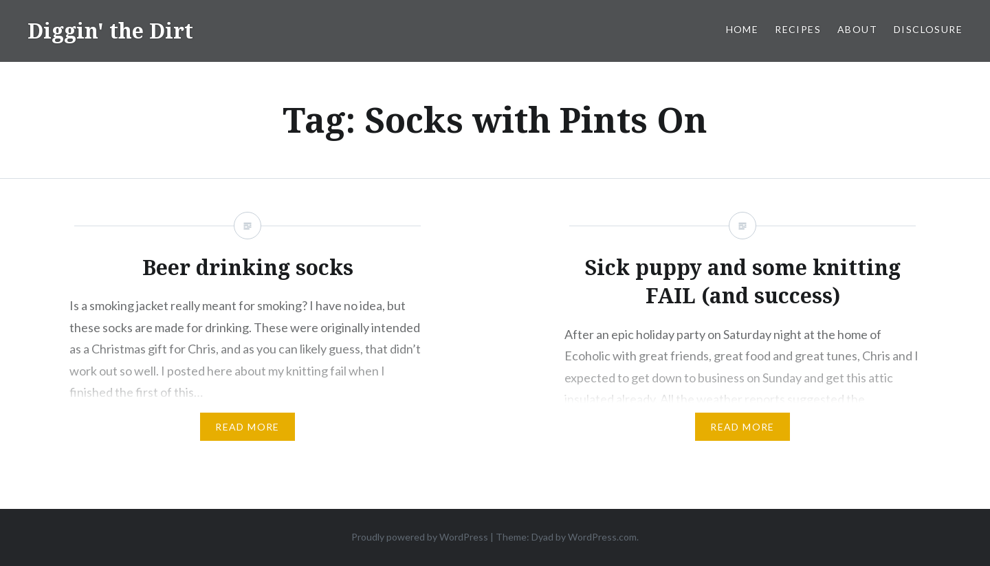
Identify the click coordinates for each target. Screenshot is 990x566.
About (857, 29)
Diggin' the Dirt (110, 31)
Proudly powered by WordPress (419, 537)
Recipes (798, 29)
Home (742, 29)
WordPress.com (602, 537)
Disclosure (928, 29)
